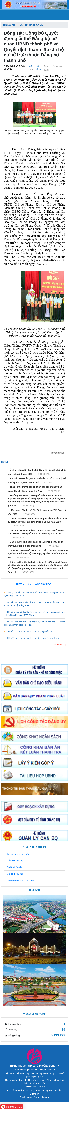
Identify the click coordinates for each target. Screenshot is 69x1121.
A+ (60, 66)
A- (54, 66)
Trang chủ (9, 25)
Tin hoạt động (34, 25)
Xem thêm (58, 644)
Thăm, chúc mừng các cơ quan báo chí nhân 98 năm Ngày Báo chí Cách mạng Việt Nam (35, 489)
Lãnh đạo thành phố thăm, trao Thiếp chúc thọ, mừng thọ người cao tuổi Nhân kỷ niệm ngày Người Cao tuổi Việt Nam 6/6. (38, 554)
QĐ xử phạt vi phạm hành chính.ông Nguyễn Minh (29, 631)
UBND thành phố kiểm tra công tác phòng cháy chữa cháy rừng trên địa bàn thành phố (35, 544)
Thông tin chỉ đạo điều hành (34, 583)
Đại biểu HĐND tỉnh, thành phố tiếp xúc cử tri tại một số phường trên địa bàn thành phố (37, 480)
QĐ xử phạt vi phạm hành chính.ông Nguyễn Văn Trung (31, 638)
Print (31, 69)
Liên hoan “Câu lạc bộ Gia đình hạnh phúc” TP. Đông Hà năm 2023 (37, 512)
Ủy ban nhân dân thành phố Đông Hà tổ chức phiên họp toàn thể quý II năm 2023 (37, 472)
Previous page (57, 452)
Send (38, 69)
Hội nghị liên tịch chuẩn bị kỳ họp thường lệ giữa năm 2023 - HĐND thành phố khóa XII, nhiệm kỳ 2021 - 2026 (36, 534)
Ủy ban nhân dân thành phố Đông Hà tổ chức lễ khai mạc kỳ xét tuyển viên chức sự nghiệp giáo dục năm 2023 (37, 522)
